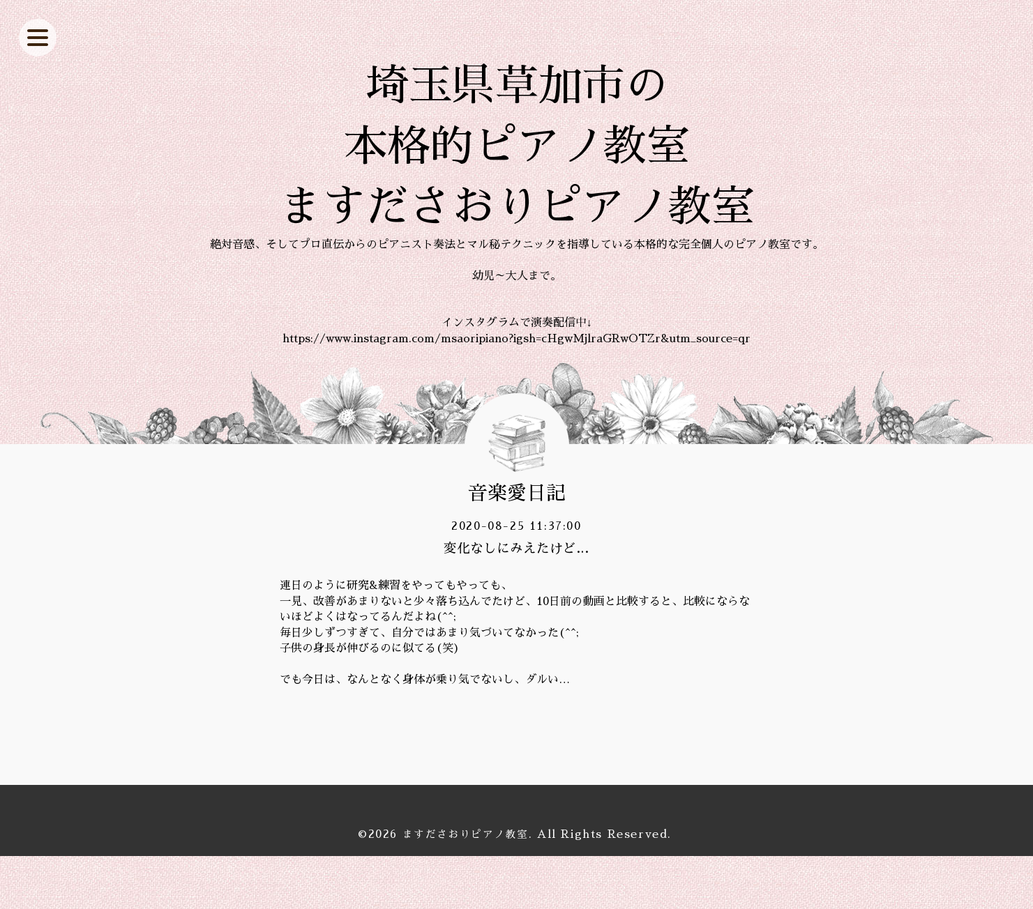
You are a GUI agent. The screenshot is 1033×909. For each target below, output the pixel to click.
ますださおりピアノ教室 (465, 887)
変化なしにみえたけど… (516, 602)
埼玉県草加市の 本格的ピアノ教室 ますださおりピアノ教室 (517, 173)
